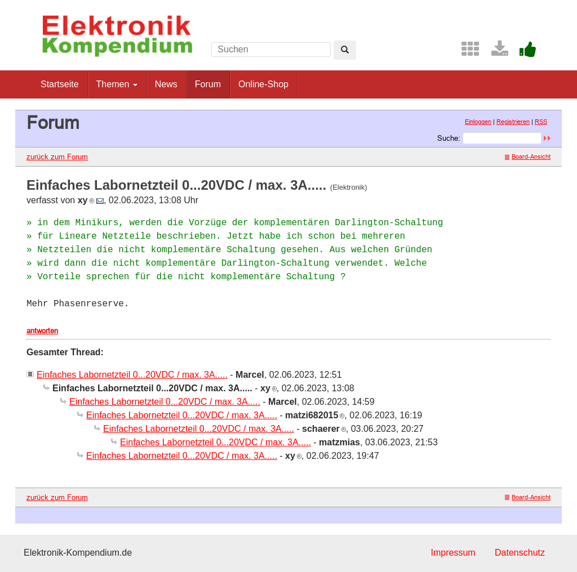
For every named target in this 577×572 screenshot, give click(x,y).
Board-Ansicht (528, 156)
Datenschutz (520, 552)
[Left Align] (345, 50)
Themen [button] (116, 84)
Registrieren (513, 122)
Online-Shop (263, 84)
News (166, 84)
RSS (541, 122)
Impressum (452, 552)
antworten (42, 330)
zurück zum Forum (57, 156)
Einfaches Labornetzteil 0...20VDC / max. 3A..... (132, 374)
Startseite (60, 84)
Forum (208, 84)
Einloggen (478, 122)
